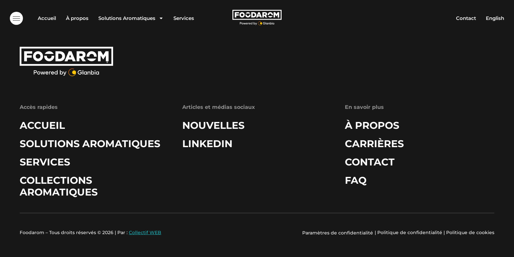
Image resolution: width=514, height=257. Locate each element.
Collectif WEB (145, 232)
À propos (77, 18)
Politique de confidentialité (409, 232)
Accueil (47, 18)
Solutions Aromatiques (131, 18)
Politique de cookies (470, 232)
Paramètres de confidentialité (337, 233)
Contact (466, 18)
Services (183, 18)
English (495, 18)
